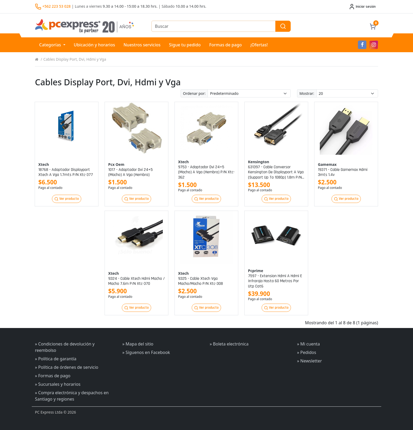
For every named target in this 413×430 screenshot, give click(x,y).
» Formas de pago (52, 376)
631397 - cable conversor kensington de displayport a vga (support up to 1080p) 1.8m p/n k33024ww (276, 172)
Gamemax (327, 164)
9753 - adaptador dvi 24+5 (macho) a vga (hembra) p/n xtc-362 (206, 172)
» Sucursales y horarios (57, 384)
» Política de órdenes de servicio (66, 367)
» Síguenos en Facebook (146, 352)
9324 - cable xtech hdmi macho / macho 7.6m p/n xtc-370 (136, 281)
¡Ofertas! (259, 45)
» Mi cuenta (308, 344)
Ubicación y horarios (94, 45)
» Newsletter (309, 361)
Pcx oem (116, 164)
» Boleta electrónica (229, 344)
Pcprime (255, 270)
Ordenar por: (194, 93)
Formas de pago (225, 45)
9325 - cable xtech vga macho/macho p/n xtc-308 (200, 281)
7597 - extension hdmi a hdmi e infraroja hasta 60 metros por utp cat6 (275, 281)
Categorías (50, 45)
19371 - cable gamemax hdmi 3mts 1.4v (342, 172)
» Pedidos (306, 352)
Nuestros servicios (141, 45)
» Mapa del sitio (137, 344)
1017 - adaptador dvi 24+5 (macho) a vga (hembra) (130, 172)
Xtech (43, 164)
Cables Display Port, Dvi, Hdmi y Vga (74, 59)
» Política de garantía (56, 359)
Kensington (258, 161)
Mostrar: (306, 93)
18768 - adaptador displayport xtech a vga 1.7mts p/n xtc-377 (65, 172)
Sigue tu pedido (185, 45)
